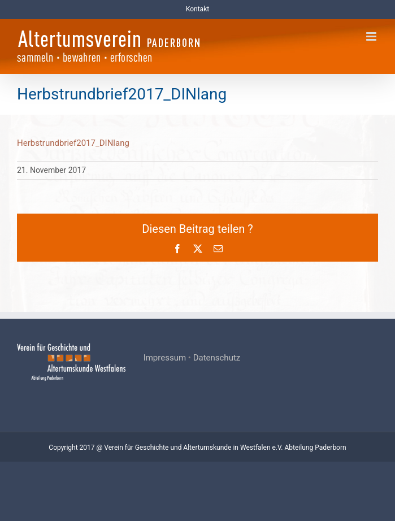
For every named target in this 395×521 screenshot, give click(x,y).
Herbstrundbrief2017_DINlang (73, 143)
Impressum (165, 358)
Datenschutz (217, 358)
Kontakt (197, 9)
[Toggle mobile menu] (372, 36)
